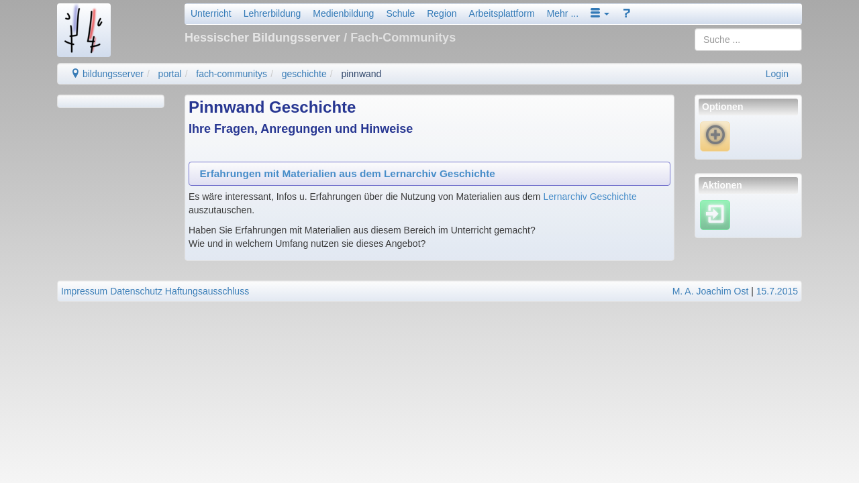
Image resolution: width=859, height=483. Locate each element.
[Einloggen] (715, 214)
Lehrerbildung (272, 13)
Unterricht (211, 13)
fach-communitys (231, 73)
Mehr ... (562, 13)
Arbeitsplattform (502, 13)
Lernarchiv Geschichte (589, 196)
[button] (600, 13)
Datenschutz (136, 291)
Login (777, 73)
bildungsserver (107, 73)
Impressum (84, 291)
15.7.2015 (777, 291)
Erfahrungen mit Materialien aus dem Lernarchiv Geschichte (347, 173)
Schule (400, 13)
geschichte (304, 73)
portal (170, 73)
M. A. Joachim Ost (710, 291)
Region (441, 13)
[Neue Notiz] (715, 136)
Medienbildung (343, 13)
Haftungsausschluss (207, 291)
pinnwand (361, 73)
